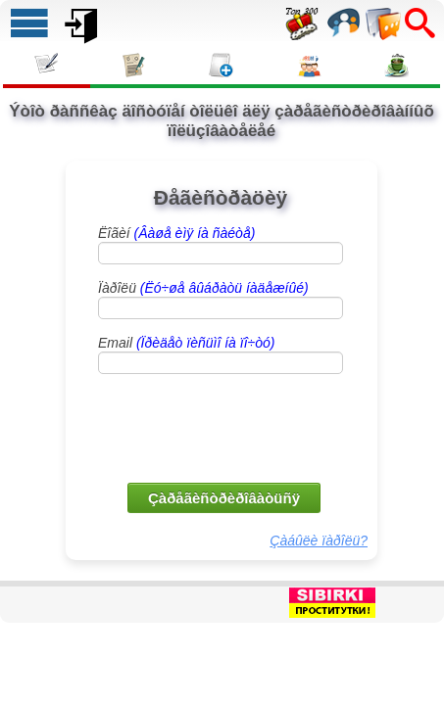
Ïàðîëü (203, 288)
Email (186, 343)
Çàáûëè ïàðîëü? (319, 540)
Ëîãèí (176, 233)
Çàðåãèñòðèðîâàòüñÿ (224, 498)
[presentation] (222, 427)
